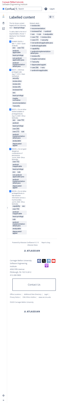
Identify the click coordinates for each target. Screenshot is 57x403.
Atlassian (32, 250)
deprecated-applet (39, 65)
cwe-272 (35, 40)
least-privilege (19, 28)
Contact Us (34, 284)
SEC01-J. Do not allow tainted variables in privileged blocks (19, 112)
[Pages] (3, 23)
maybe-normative (38, 59)
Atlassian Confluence (27, 242)
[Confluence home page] (10, 9)
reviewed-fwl (37, 31)
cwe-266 (35, 68)
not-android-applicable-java (42, 43)
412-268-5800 (15, 275)
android (48, 31)
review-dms (46, 37)
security (45, 40)
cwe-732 (35, 37)
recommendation (38, 28)
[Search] (16, 9)
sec (33, 34)
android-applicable (39, 46)
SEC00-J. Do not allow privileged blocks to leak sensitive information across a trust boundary (19, 195)
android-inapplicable (39, 70)
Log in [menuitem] (52, 9)
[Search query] (28, 9)
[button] (46, 9)
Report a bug (46, 242)
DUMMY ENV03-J (17, 41)
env (43, 68)
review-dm (36, 26)
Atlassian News (32, 245)
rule (39, 34)
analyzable (49, 34)
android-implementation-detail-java (40, 52)
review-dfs (36, 56)
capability (35, 49)
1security (35, 62)
